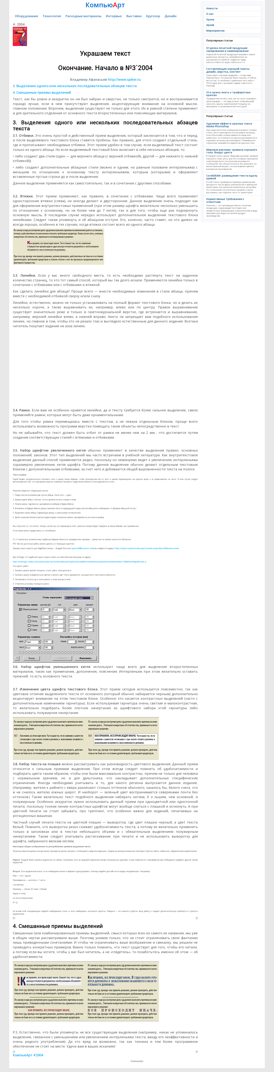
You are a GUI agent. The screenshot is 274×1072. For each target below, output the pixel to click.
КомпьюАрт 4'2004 (28, 1055)
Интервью (114, 16)
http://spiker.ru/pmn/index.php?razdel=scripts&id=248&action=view (147, 548)
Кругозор (153, 16)
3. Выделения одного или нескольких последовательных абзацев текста (75, 86)
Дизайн (170, 16)
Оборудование (26, 16)
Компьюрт (105, 4)
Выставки (134, 16)
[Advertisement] (105, 365)
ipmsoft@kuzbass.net (82, 548)
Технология (52, 16)
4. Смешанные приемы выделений (42, 92)
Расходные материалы (83, 16)
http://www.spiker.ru (124, 79)
